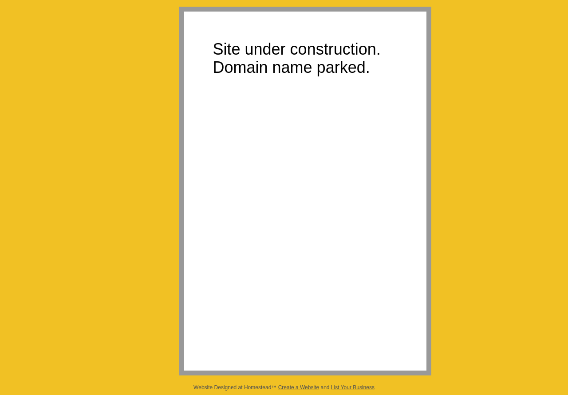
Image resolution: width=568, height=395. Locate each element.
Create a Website (299, 387)
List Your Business (353, 387)
